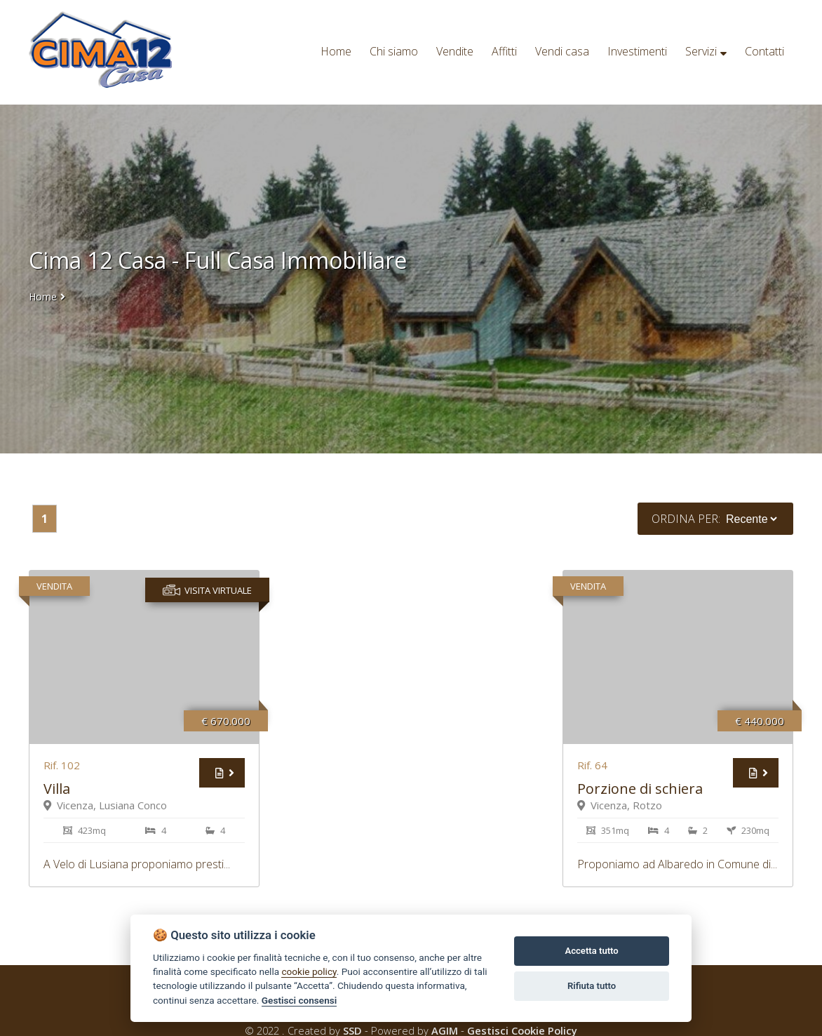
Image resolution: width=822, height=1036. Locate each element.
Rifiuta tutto (591, 986)
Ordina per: (686, 518)
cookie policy (308, 971)
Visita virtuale (207, 590)
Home (43, 296)
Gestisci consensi (299, 1000)
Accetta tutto (591, 950)
